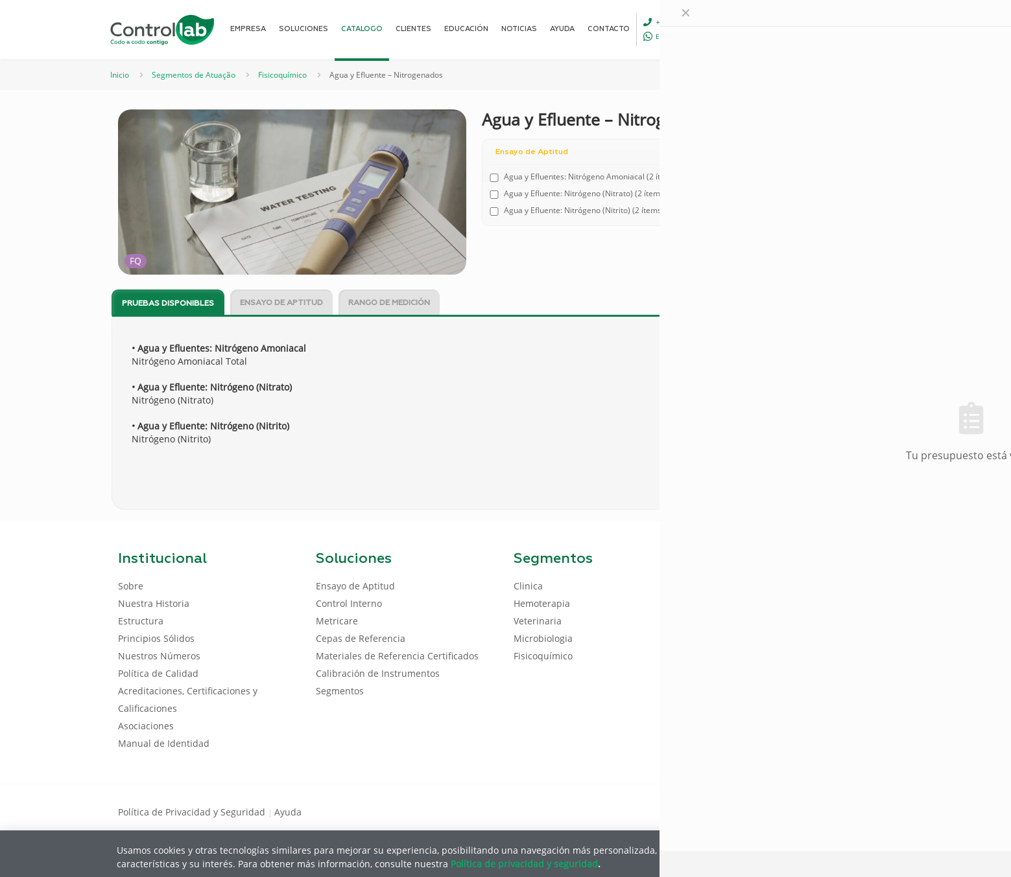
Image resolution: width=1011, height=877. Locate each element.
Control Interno (349, 603)
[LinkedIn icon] (831, 810)
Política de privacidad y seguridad (524, 863)
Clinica (528, 586)
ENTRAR (863, 29)
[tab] (168, 303)
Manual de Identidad (163, 743)
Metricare (337, 621)
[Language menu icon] (807, 29)
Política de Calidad (158, 673)
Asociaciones (146, 726)
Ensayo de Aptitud (281, 303)
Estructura (140, 621)
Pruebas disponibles (168, 304)
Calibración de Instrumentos (378, 673)
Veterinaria (538, 621)
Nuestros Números (159, 656)
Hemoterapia (542, 603)
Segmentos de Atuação (193, 74)
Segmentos (340, 691)
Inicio (119, 74)
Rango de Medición (389, 303)
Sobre (130, 586)
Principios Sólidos (156, 638)
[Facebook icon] (810, 810)
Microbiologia (543, 638)
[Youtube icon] (852, 810)
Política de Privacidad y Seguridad (193, 812)
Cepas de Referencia (360, 638)
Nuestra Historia (153, 603)
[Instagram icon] (872, 810)
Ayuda (288, 812)
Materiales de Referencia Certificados (397, 656)
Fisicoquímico (282, 74)
